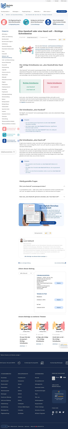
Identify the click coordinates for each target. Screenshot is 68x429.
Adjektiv (23, 102)
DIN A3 (20, 390)
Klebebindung (4, 403)
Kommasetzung (5, 67)
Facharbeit (4, 53)
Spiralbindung (4, 406)
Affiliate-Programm (40, 413)
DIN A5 (20, 397)
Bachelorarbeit (5, 39)
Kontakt (56, 1)
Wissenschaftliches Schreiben (8, 123)
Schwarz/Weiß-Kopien (23, 406)
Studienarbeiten (6, 373)
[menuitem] (4, 426)
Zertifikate (20, 413)
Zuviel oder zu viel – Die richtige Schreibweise (58, 339)
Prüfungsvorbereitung (7, 94)
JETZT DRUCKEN (62, 11)
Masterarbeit (5, 74)
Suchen (49, 1)
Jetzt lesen (22, 345)
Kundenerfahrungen (40, 390)
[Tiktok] (52, 414)
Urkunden (20, 410)
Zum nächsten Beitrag (60, 263)
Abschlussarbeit (5, 390)
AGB (9, 426)
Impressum (27, 426)
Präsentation (5, 84)
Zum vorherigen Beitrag (25, 263)
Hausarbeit (4, 64)
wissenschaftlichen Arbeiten (42, 49)
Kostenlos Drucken (40, 410)
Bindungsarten (4, 410)
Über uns (37, 397)
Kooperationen (39, 403)
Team (36, 393)
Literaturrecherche (6, 72)
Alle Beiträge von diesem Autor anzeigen (35, 256)
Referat (3, 99)
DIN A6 (20, 400)
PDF (19, 387)
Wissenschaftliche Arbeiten (8, 121)
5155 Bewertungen (59, 398)
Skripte (20, 384)
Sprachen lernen (5, 109)
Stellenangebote (39, 400)
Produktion (4, 89)
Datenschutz (21, 426)
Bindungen (15, 11)
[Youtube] (60, 412)
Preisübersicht (21, 377)
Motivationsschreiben (7, 79)
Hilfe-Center (64, 1)
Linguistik (4, 69)
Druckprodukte (5, 11)
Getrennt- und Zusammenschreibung (7, 57)
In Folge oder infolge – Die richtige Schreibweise (42, 339)
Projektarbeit (5, 91)
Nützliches (37, 11)
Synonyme (4, 116)
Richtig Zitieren (5, 104)
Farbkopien (21, 403)
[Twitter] (63, 412)
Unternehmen (39, 373)
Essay (3, 51)
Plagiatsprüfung (26, 11)
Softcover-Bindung (6, 400)
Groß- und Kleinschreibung (8, 60)
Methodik (4, 77)
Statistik (4, 111)
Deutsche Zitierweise (6, 46)
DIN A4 (20, 393)
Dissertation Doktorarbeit (8, 48)
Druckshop (4, 377)
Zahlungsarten (38, 384)
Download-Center (39, 387)
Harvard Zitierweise (6, 62)
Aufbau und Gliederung (7, 36)
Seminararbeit (5, 106)
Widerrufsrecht (14, 426)
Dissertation (4, 387)
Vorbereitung (5, 118)
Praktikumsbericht (6, 87)
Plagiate (3, 82)
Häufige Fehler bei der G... (32, 37)
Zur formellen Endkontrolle (48, 222)
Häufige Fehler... (26, 331)
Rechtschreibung (6, 96)
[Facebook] (53, 412)
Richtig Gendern (5, 101)
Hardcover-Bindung (6, 397)
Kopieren (59, 283)
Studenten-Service (6, 114)
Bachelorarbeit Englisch (7, 41)
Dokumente (21, 380)
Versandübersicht (39, 380)
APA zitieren (4, 34)
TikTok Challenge (39, 406)
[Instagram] (56, 412)
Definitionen (5, 44)
